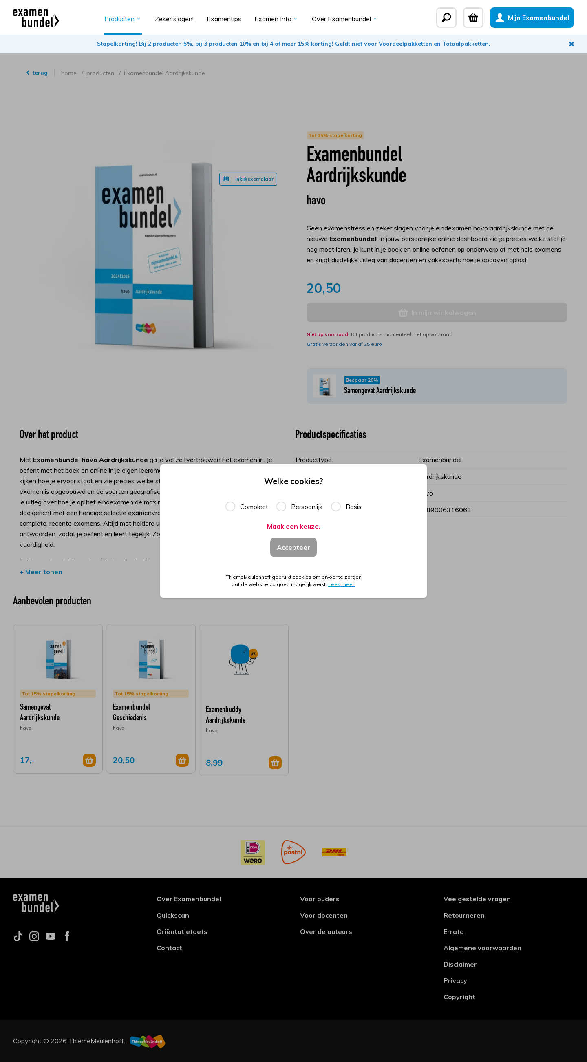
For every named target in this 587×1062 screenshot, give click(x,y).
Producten (123, 19)
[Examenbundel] (36, 17)
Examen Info (276, 19)
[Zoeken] (446, 17)
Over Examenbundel (345, 19)
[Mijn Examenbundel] (532, 17)
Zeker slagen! (174, 19)
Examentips (224, 19)
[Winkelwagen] (473, 17)
